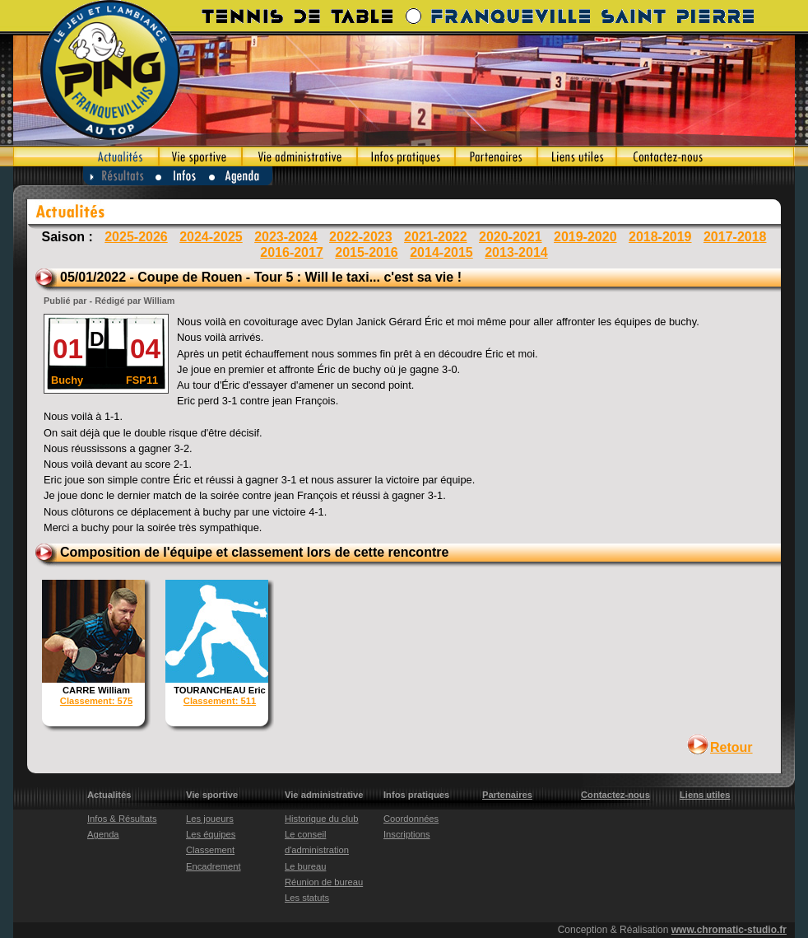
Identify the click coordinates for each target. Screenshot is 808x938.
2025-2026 (136, 237)
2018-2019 (660, 237)
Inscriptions (406, 834)
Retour (731, 747)
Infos (182, 175)
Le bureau (305, 866)
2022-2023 (360, 237)
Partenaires (496, 156)
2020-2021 (510, 237)
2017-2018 (735, 237)
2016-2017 (291, 252)
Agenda (241, 175)
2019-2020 (585, 237)
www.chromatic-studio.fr (729, 930)
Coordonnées (411, 819)
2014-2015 (441, 252)
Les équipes (210, 834)
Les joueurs (210, 819)
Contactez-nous (705, 156)
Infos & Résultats (122, 819)
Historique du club (322, 819)
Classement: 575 (96, 701)
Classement (210, 850)
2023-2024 (286, 237)
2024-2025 (211, 237)
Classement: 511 (219, 701)
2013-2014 (516, 252)
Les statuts (307, 898)
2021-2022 (435, 237)
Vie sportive (200, 156)
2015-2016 (366, 252)
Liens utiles (576, 156)
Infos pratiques (406, 156)
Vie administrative (299, 156)
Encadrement (213, 866)
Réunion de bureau (324, 882)
